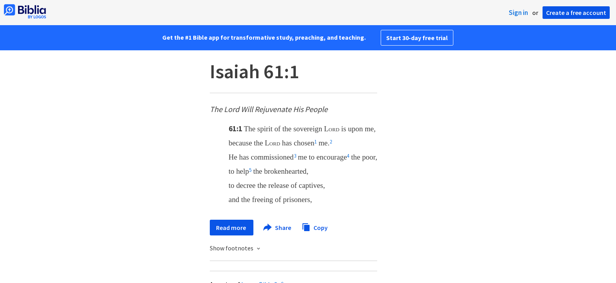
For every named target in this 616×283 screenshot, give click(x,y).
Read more (231, 228)
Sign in (518, 12)
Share (277, 228)
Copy (315, 226)
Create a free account (576, 13)
